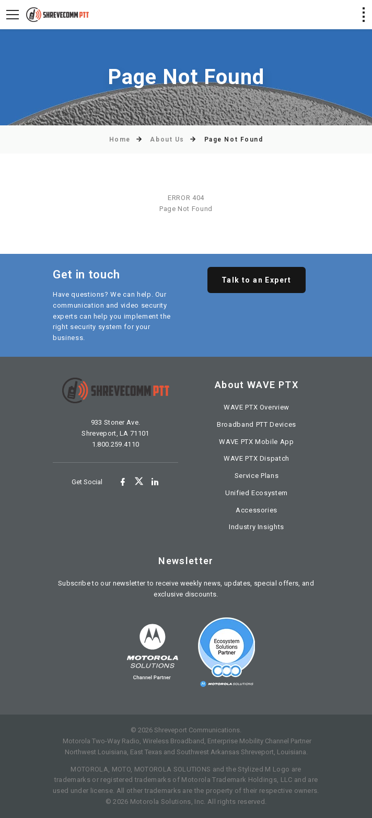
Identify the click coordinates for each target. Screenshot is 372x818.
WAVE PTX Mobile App (256, 442)
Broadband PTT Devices (256, 424)
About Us (167, 139)
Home (120, 139)
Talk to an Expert (257, 280)
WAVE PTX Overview (256, 407)
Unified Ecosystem (256, 493)
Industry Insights (256, 527)
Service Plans (256, 476)
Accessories (256, 510)
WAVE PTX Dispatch (256, 458)
